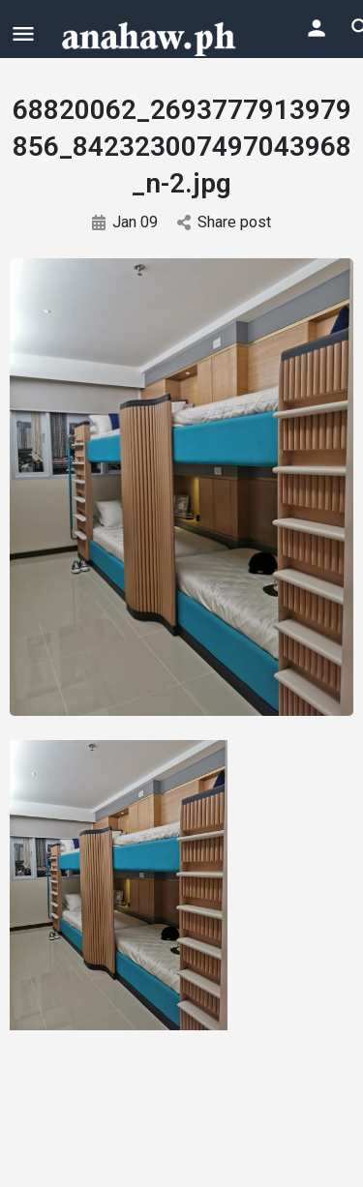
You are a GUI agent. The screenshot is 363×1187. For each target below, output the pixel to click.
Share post (224, 222)
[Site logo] (151, 36)
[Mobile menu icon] (23, 33)
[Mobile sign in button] (316, 28)
